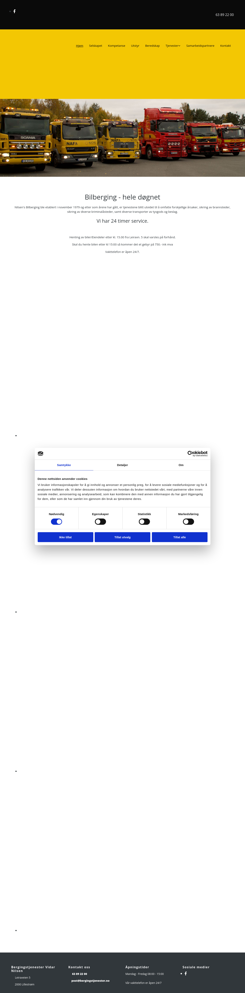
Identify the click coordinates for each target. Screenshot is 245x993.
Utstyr (135, 45)
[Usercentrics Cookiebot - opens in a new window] (190, 453)
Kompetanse (116, 45)
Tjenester (172, 45)
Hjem (79, 45)
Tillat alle (179, 537)
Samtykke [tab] (64, 464)
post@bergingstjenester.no (90, 980)
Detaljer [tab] (122, 464)
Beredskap (152, 45)
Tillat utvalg (122, 537)
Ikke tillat (65, 537)
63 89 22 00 (225, 14)
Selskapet (95, 45)
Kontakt (225, 45)
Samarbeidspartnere (200, 45)
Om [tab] (181, 464)
